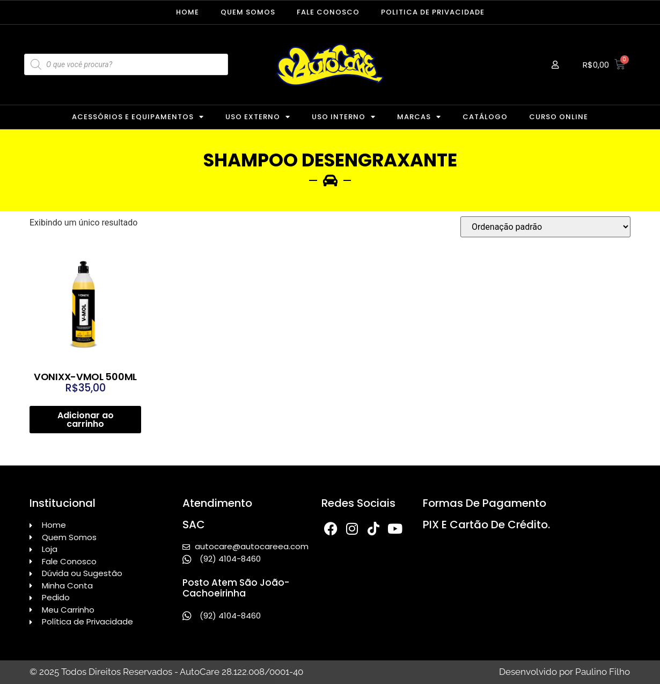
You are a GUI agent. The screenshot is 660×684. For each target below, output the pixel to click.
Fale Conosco (328, 12)
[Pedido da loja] (545, 226)
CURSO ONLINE (558, 117)
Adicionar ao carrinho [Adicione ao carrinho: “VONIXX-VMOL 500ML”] (85, 419)
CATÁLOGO (485, 117)
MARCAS (419, 117)
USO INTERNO (344, 117)
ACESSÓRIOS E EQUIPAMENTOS (138, 117)
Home (187, 12)
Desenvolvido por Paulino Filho (564, 671)
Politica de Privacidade (433, 12)
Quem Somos (248, 12)
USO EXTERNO (257, 117)
